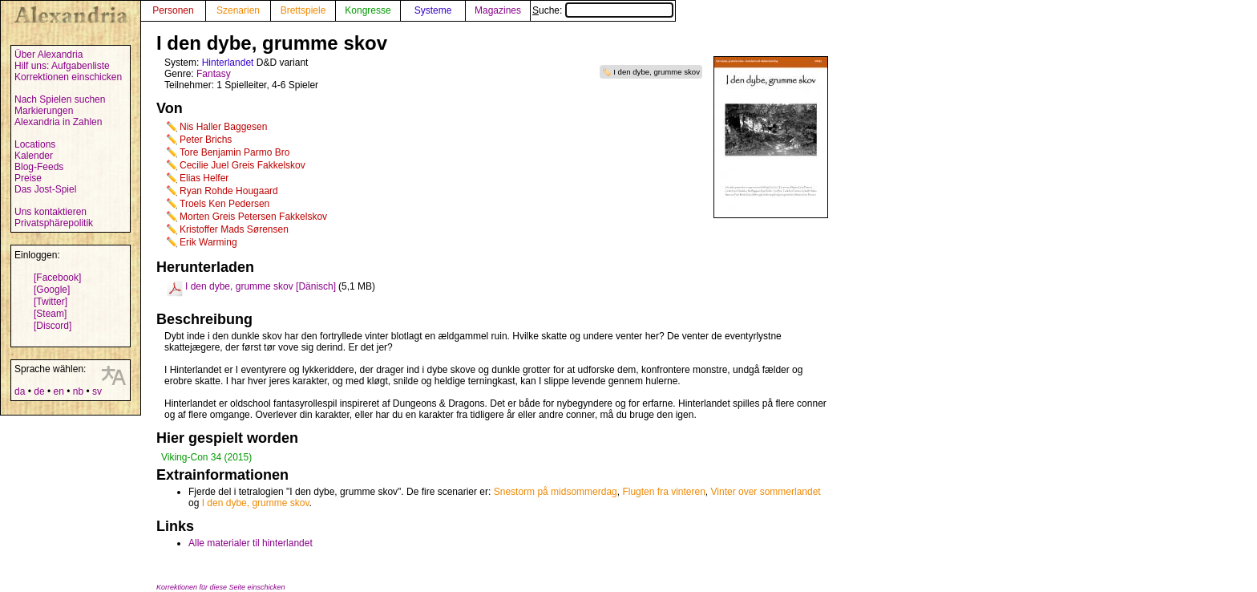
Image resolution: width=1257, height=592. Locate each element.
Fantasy (213, 73)
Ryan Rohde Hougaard (229, 191)
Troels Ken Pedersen (224, 203)
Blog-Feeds (38, 166)
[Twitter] (50, 301)
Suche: (602, 10)
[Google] (52, 289)
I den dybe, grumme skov (656, 71)
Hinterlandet (228, 62)
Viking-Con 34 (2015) (206, 457)
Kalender (33, 155)
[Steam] (50, 313)
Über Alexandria (48, 54)
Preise (28, 178)
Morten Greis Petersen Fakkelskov (253, 216)
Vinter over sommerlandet (766, 491)
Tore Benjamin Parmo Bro (234, 152)
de (39, 391)
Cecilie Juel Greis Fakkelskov (242, 165)
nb (78, 391)
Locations (34, 144)
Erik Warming (208, 242)
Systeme (433, 10)
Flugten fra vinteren (663, 491)
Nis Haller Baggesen (223, 126)
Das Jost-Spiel (45, 189)
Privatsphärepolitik (53, 223)
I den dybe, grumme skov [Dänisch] (260, 286)
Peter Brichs (206, 139)
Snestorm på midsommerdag (555, 491)
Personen (172, 10)
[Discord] (52, 325)
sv (97, 391)
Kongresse (367, 10)
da (19, 391)
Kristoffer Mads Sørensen (234, 229)
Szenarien (238, 10)
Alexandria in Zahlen (58, 122)
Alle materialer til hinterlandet (250, 543)
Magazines (498, 10)
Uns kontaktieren (50, 211)
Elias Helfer (204, 178)
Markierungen (43, 110)
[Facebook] (57, 277)
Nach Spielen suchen (59, 99)
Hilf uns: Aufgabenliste (62, 65)
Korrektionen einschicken (68, 77)
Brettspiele (303, 10)
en (58, 391)
